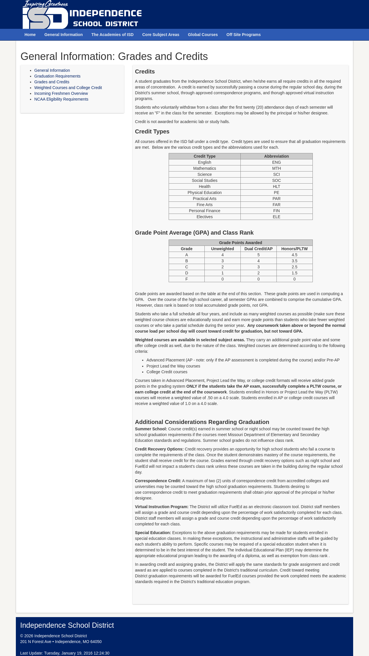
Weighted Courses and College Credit (68, 87)
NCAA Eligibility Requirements (61, 99)
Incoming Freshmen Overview (61, 93)
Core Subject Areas (160, 34)
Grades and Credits (51, 82)
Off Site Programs (244, 34)
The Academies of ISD (112, 34)
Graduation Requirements (57, 76)
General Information (63, 34)
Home (30, 34)
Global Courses (203, 34)
